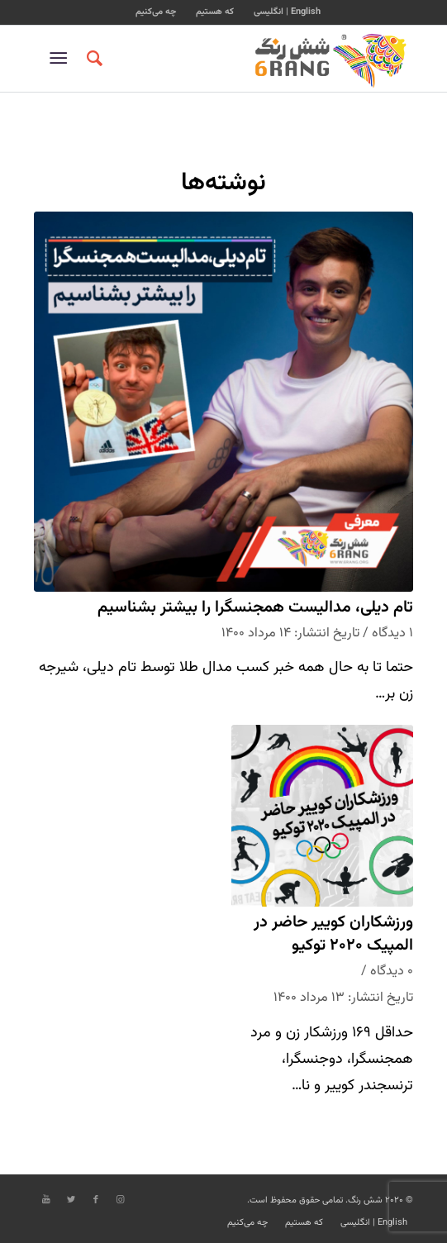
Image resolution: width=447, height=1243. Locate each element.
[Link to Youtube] (46, 1200)
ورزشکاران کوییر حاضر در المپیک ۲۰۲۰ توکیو (333, 934)
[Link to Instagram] (120, 1200)
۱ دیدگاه (392, 633)
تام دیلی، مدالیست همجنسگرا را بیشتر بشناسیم (255, 608)
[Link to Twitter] (71, 1200)
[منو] (62, 59)
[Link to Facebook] (95, 1200)
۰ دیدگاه (391, 971)
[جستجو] (92, 59)
